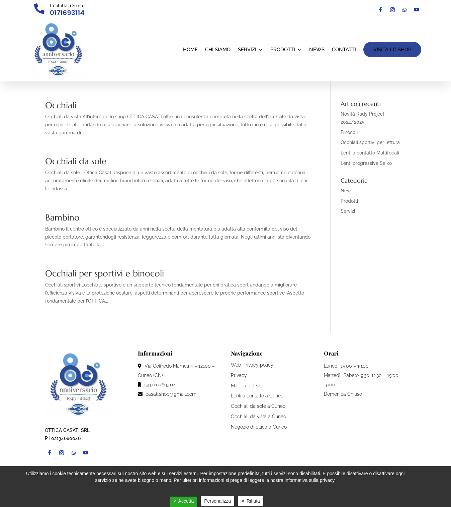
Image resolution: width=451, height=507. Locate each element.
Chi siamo (218, 50)
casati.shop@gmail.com (167, 394)
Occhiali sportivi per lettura (370, 142)
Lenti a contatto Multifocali (370, 152)
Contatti (344, 50)
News (317, 50)
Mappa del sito (247, 385)
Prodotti (282, 50)
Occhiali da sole (75, 161)
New (346, 190)
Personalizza (217, 501)
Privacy (239, 375)
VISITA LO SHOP (392, 50)
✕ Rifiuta (250, 501)
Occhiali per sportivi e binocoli (104, 273)
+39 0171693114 (157, 384)
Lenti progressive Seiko (366, 163)
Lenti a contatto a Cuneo (257, 395)
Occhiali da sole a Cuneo (258, 406)
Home (190, 50)
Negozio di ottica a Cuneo (259, 427)
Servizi (247, 50)
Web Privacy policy (252, 365)
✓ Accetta (183, 501)
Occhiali (60, 105)
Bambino (62, 217)
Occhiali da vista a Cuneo (258, 416)
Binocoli (349, 132)
